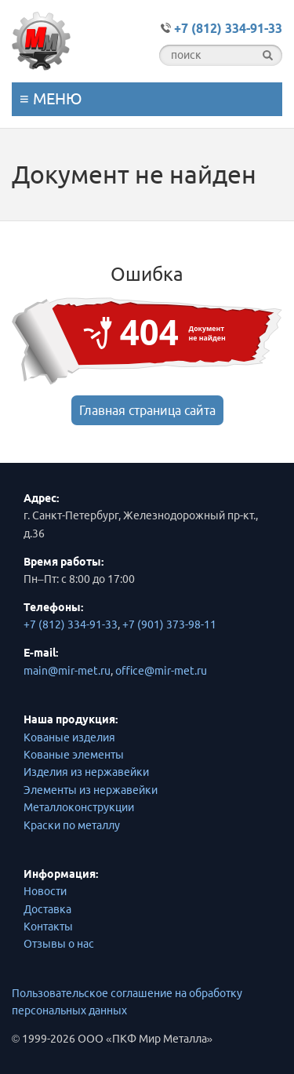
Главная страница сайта (147, 410)
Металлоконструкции (79, 807)
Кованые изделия (69, 737)
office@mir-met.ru (161, 670)
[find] (267, 55)
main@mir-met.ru (67, 670)
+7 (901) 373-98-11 (169, 624)
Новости (45, 891)
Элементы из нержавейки (91, 790)
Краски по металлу (72, 825)
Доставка (47, 909)
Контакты (48, 926)
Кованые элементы (74, 754)
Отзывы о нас (59, 943)
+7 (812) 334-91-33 (71, 624)
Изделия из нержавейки (86, 772)
